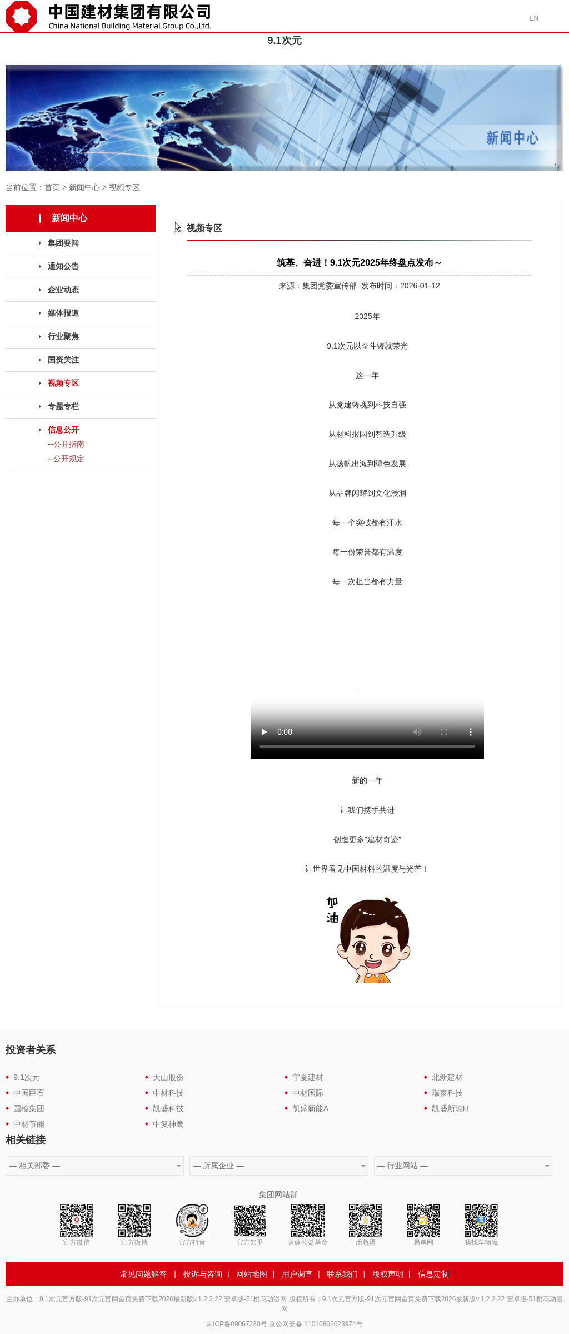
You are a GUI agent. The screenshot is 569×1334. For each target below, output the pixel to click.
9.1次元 (26, 1077)
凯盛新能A (310, 1108)
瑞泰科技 (447, 1092)
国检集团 (28, 1108)
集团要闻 (63, 242)
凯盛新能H (450, 1108)
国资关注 (63, 359)
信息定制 (433, 1274)
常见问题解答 (143, 1274)
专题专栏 (63, 406)
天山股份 (168, 1077)
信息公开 (63, 429)
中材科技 (168, 1092)
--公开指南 (66, 444)
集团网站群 (278, 1194)
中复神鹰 (168, 1123)
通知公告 (63, 266)
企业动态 (63, 289)
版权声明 (387, 1274)
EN (534, 18)
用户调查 (297, 1274)
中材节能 (28, 1123)
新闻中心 (84, 187)
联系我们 (342, 1274)
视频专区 (124, 187)
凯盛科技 (168, 1108)
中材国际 (307, 1092)
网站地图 (251, 1274)
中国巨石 (28, 1092)
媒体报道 (63, 312)
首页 (52, 187)
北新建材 (447, 1077)
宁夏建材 (307, 1077)
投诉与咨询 (202, 1274)
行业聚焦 (63, 336)
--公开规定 (66, 458)
